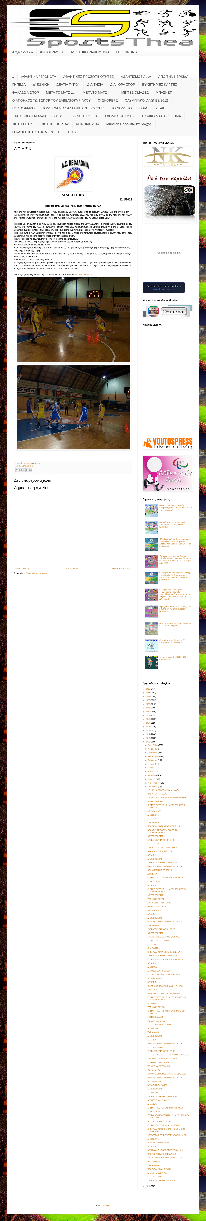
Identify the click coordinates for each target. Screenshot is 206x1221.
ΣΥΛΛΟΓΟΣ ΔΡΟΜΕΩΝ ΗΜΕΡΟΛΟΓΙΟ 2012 (166, 1074)
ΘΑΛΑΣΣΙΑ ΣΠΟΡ (25, 92)
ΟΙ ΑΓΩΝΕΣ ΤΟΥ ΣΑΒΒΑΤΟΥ (160, 1062)
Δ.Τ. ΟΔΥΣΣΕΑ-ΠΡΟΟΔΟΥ (158, 971)
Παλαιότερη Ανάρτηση (121, 568)
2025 (148, 693)
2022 (148, 704)
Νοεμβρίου (153, 749)
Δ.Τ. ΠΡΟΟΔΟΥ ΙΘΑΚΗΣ (158, 1100)
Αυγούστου (153, 760)
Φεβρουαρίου (154, 783)
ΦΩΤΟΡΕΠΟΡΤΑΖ (55, 124)
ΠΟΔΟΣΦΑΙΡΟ (23, 108)
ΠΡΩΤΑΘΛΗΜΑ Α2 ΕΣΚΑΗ (159, 1169)
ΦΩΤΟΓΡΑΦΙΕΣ (52, 52)
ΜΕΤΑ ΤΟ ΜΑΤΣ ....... (98, 92)
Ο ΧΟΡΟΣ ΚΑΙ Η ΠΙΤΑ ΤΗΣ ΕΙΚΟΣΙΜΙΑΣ (164, 974)
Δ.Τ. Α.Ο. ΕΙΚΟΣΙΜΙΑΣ (157, 1173)
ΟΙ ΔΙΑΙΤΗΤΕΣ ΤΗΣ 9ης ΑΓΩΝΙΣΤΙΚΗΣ (164, 1125)
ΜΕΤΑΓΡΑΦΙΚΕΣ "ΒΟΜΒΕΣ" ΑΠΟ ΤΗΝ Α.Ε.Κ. (167, 1135)
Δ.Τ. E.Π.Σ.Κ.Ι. (153, 982)
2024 (148, 696)
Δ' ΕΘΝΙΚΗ (41, 84)
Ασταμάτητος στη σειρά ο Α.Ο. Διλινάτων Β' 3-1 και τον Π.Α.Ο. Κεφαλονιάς (172, 524)
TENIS (71, 132)
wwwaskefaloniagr (82, 274)
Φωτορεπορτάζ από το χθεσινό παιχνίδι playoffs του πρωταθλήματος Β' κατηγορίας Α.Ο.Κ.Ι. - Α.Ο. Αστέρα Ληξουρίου (175, 559)
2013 (148, 738)
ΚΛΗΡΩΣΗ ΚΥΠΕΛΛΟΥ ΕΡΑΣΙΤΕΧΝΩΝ (164, 1158)
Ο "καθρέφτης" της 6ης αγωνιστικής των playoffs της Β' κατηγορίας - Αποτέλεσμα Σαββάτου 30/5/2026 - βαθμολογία (174, 576)
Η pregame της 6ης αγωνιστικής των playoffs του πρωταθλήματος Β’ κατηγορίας (175, 608)
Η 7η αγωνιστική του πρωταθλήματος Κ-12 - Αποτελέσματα (175, 624)
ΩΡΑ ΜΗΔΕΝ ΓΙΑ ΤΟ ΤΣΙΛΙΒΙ (159, 870)
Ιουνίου (151, 768)
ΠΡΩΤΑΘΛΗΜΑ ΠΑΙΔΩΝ (158, 1142)
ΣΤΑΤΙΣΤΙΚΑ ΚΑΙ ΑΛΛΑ (29, 116)
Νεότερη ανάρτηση (23, 568)
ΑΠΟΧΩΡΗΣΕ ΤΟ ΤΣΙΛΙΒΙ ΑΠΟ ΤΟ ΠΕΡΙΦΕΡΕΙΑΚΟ (162, 831)
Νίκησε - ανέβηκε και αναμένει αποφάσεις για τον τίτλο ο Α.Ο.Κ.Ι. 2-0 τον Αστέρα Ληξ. (175, 507)
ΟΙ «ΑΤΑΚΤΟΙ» (153, 882)
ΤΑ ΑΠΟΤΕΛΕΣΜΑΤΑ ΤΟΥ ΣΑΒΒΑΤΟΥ (163, 848)
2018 (148, 719)
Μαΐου (151, 772)
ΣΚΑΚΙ (160, 108)
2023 (148, 700)
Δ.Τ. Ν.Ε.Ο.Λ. (153, 815)
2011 (148, 1186)
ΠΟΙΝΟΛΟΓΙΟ (121, 108)
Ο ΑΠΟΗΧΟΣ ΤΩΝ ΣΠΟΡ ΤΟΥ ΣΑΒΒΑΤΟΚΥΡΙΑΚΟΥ (51, 100)
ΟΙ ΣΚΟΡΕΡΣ (108, 100)
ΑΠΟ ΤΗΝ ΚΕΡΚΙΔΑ (173, 76)
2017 (148, 723)
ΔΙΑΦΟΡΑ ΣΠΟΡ (122, 84)
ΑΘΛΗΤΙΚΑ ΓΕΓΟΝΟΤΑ (38, 76)
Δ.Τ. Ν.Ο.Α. (152, 967)
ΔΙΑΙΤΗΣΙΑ (95, 84)
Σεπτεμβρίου (153, 756)
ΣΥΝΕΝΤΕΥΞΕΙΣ (85, 116)
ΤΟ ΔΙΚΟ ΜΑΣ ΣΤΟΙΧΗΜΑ (161, 116)
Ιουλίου (151, 764)
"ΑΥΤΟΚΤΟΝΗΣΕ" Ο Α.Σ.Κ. (159, 1121)
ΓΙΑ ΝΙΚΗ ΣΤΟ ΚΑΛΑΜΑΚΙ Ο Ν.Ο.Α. (163, 790)
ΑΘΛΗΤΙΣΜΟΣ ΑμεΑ (136, 76)
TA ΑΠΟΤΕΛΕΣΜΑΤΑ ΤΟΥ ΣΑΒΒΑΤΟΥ (164, 937)
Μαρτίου (152, 779)
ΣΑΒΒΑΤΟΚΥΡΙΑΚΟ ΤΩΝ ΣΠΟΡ (161, 840)
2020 (148, 712)
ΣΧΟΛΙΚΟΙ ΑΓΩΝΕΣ (120, 116)
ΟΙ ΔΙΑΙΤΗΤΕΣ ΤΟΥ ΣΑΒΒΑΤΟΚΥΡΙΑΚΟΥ (165, 878)
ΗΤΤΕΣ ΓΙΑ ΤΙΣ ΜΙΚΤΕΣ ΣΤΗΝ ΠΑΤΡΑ (163, 993)
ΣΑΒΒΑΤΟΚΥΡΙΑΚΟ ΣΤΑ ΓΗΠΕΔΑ (162, 862)
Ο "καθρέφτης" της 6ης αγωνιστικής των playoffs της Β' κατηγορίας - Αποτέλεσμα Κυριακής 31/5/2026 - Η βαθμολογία (175, 542)
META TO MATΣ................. (158, 1162)
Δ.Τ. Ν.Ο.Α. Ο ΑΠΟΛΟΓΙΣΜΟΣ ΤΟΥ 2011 (165, 1150)
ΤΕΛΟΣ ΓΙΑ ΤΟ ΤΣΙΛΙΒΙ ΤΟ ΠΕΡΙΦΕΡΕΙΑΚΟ (166, 797)
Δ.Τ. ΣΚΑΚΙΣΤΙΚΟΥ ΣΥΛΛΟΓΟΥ (160, 1025)
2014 (148, 734)
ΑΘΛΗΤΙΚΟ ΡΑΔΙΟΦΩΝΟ (90, 52)
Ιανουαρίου (153, 787)
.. (13, 76)
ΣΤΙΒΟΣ (59, 116)
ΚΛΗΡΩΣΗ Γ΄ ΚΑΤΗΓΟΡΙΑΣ (159, 903)
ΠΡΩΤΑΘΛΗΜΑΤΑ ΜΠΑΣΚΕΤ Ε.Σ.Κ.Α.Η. (164, 826)
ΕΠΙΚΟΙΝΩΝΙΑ (127, 52)
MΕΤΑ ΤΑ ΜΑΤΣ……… (157, 910)
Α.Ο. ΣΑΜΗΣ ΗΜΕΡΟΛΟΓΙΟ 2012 (162, 1059)
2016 (148, 727)
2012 (148, 742)
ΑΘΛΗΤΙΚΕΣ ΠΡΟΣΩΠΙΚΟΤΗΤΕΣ (88, 76)
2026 (148, 689)
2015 (148, 730)
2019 (148, 715)
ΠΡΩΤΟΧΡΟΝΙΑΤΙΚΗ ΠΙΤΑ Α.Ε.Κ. (161, 1154)
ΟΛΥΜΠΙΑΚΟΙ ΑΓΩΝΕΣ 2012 (146, 100)
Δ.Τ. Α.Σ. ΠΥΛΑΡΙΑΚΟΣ (157, 1085)
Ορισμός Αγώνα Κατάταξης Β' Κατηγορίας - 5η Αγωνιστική (172, 641)
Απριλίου (152, 775)
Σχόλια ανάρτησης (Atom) (37, 573)
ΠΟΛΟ (144, 108)
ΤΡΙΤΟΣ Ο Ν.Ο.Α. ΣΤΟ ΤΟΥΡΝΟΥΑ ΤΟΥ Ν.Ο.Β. (168, 1055)
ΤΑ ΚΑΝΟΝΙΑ (153, 822)
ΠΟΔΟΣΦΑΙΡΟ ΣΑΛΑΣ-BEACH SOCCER (73, 108)
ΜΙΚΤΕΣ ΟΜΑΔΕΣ (135, 92)
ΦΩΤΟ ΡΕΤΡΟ (23, 124)
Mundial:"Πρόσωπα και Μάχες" (129, 124)
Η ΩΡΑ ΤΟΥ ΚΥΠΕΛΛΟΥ (157, 794)
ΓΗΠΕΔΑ (19, 84)
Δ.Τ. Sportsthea (154, 1081)
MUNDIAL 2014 (87, 124)
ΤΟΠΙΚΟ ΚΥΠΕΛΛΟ (156, 899)
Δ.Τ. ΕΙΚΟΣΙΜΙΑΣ (154, 859)
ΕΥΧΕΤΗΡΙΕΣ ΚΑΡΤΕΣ (159, 84)
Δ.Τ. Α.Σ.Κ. (152, 819)
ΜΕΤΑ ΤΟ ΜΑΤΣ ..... (61, 92)
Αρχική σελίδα (22, 52)
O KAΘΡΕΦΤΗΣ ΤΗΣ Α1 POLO (35, 132)
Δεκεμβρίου (153, 745)
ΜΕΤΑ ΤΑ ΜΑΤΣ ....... (156, 811)
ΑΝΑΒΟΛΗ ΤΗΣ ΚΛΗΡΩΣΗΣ (159, 851)
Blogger (106, 1205)
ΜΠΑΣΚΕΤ (164, 92)
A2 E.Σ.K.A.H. (153, 874)
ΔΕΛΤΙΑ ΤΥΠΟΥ (68, 84)
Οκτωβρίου (153, 753)
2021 (148, 708)
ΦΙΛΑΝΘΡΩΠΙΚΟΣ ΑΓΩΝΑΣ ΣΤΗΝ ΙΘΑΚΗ (165, 986)
